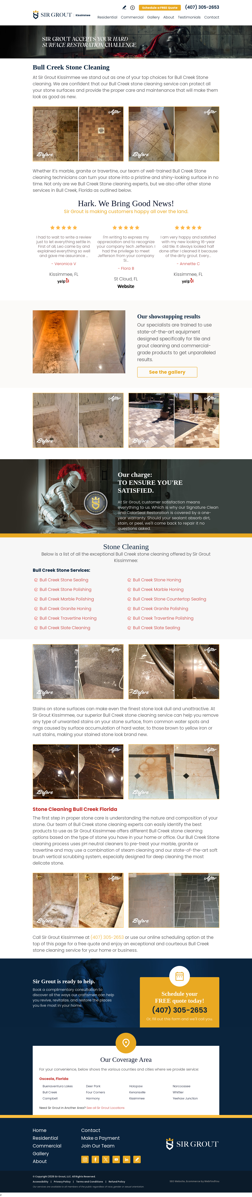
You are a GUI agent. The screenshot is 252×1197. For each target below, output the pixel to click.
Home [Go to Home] (39, 1130)
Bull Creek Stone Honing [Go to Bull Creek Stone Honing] (157, 580)
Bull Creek (50, 1092)
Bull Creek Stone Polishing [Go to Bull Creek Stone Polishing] (65, 589)
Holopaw (136, 1086)
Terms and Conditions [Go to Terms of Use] (89, 1181)
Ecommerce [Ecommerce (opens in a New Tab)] (193, 1181)
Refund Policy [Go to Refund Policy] (117, 1181)
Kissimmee (137, 1098)
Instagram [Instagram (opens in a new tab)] (85, 1159)
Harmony (93, 1098)
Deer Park (93, 1086)
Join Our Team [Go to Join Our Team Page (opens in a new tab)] (98, 1146)
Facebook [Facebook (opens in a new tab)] (95, 1159)
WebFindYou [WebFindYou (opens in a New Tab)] (211, 1181)
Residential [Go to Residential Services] (107, 17)
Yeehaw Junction (185, 1098)
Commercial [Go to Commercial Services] (132, 17)
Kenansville (137, 1092)
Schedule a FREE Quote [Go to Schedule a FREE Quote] (160, 8)
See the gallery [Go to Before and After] (167, 372)
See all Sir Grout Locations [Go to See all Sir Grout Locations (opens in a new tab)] (106, 1108)
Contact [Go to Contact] (211, 17)
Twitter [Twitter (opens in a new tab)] (105, 1159)
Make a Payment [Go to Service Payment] (100, 1138)
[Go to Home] (62, 14)
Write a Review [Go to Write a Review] (124, 7)
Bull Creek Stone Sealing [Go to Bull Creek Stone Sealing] (64, 580)
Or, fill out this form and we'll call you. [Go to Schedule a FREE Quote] (179, 1019)
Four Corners (95, 1092)
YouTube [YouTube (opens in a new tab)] (116, 1159)
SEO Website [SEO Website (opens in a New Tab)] (177, 1181)
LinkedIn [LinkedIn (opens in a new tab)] (126, 1159)
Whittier (178, 1092)
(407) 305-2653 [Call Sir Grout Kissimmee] (202, 7)
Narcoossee (181, 1086)
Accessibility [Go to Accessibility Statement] (40, 1181)
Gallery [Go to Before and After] (153, 17)
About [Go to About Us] (168, 17)
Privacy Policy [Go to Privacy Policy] (62, 1181)
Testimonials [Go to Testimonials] (189, 17)
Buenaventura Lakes (58, 1086)
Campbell (50, 1098)
